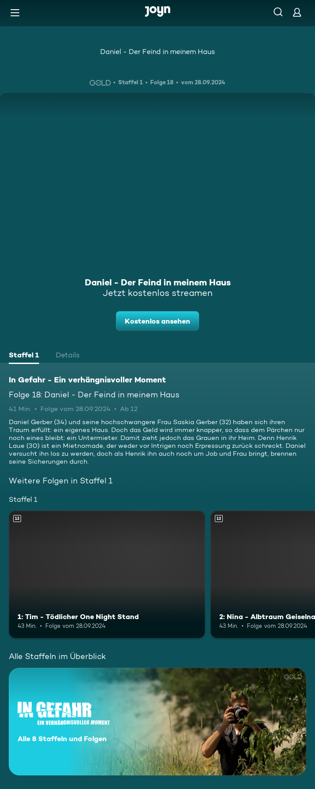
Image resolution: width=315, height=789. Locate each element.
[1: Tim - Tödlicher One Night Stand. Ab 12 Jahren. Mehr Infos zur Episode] (107, 574)
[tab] (24, 356)
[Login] (297, 12)
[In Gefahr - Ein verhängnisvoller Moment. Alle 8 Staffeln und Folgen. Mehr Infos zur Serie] (157, 721)
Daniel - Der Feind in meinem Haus (157, 51)
